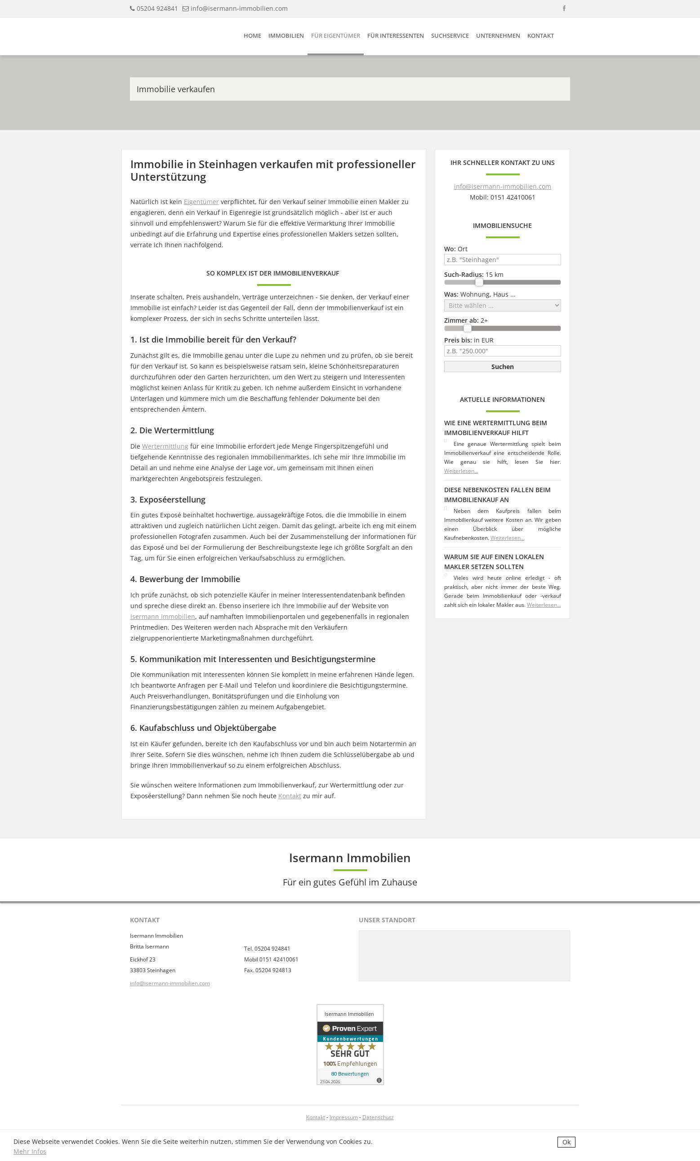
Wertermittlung (165, 446)
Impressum (344, 1117)
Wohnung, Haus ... (480, 294)
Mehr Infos (29, 1151)
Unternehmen (498, 35)
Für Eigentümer (335, 35)
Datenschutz (378, 1117)
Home (252, 35)
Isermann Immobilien (162, 616)
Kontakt (540, 35)
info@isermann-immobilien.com (239, 8)
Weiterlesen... (461, 471)
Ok (566, 1142)
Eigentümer (201, 201)
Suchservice (450, 35)
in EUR (469, 340)
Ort (456, 249)
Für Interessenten (395, 35)
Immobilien (286, 35)
